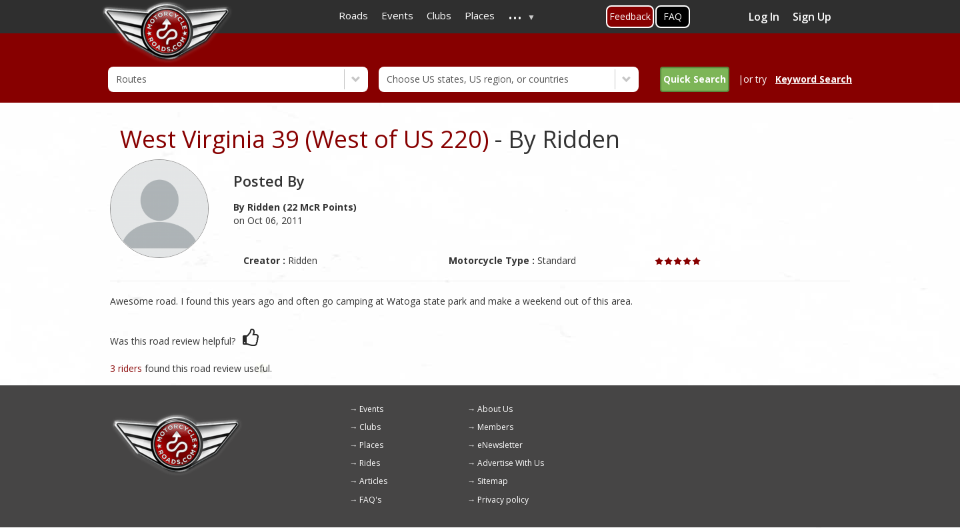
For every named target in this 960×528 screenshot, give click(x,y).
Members (495, 427)
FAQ (672, 16)
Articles (373, 481)
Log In (764, 16)
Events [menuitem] (397, 15)
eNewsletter (500, 445)
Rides (369, 463)
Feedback (630, 16)
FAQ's (370, 499)
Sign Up (812, 16)
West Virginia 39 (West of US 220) (304, 139)
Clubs (370, 427)
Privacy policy (503, 499)
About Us (495, 409)
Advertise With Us (510, 463)
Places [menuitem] (480, 15)
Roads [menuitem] (353, 15)
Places (371, 445)
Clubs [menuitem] (439, 15)
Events (371, 409)
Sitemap (492, 481)
